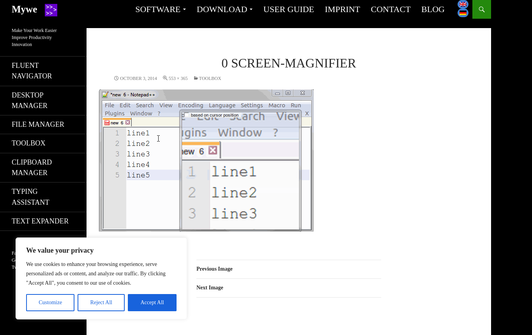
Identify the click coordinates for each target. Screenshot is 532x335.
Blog (433, 9)
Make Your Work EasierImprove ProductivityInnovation (34, 37)
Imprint (342, 9)
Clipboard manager (32, 167)
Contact (390, 9)
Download (222, 9)
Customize (50, 302)
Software (157, 9)
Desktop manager (30, 100)
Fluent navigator (32, 71)
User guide (288, 9)
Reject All (101, 302)
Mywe (24, 9)
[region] (101, 278)
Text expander (40, 221)
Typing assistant (30, 197)
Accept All (152, 302)
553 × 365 (178, 78)
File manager (38, 124)
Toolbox (210, 78)
